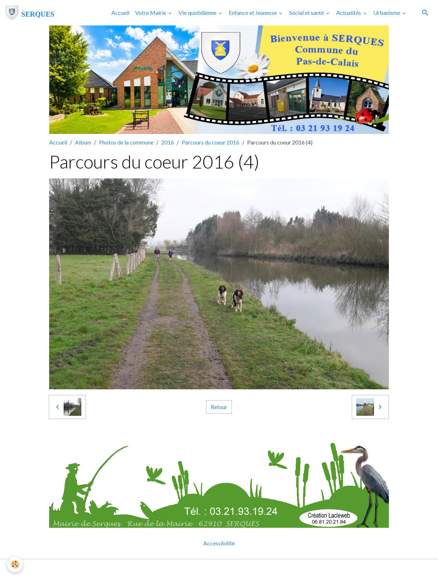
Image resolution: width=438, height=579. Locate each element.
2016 (167, 142)
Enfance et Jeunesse (253, 12)
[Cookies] (15, 564)
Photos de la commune (126, 142)
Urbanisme (387, 12)
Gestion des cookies (243, 569)
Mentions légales (191, 569)
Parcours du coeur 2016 (210, 142)
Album (83, 142)
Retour (219, 406)
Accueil (120, 12)
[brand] (30, 13)
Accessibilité (219, 543)
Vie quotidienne (198, 12)
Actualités (349, 12)
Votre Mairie (151, 12)
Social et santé (307, 12)
